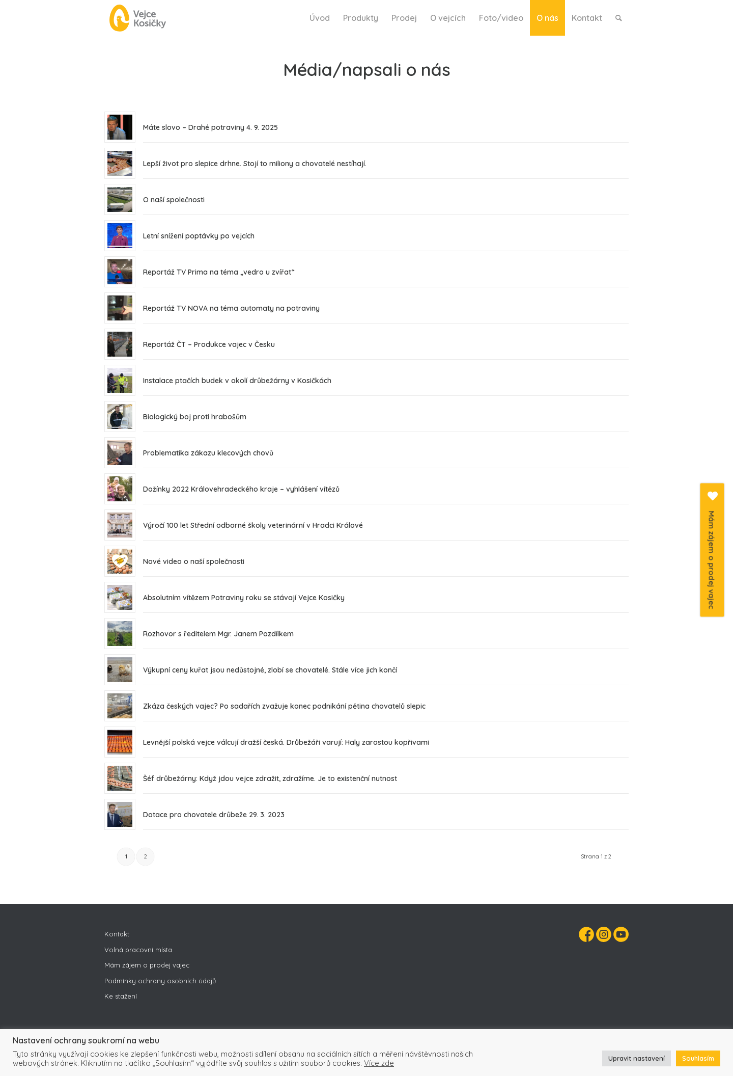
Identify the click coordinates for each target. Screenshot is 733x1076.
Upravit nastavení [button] (636, 1058)
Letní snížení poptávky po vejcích (199, 235)
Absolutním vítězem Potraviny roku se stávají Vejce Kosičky (244, 597)
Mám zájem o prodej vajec (146, 965)
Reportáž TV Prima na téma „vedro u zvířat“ (219, 272)
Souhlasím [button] (698, 1058)
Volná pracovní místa (138, 950)
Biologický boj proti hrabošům (194, 416)
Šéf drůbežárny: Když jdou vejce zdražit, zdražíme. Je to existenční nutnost (270, 778)
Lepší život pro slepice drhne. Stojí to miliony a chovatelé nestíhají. (254, 163)
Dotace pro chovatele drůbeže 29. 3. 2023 (214, 814)
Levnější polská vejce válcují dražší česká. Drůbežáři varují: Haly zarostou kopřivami (286, 742)
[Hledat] (619, 18)
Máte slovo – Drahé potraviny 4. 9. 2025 (210, 127)
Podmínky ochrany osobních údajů (160, 981)
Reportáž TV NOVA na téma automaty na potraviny (231, 308)
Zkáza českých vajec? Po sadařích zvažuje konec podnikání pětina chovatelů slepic (284, 706)
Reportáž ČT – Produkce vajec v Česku (209, 344)
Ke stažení (120, 996)
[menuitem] (319, 18)
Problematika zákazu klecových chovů (208, 453)
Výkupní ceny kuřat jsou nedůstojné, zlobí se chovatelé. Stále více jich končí (270, 670)
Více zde (379, 1063)
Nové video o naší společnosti (193, 561)
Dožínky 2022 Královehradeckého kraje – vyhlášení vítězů (241, 489)
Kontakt (116, 934)
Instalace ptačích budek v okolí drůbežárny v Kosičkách (237, 380)
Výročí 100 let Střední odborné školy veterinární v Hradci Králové (253, 525)
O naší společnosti (174, 199)
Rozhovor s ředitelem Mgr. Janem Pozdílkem (218, 633)
